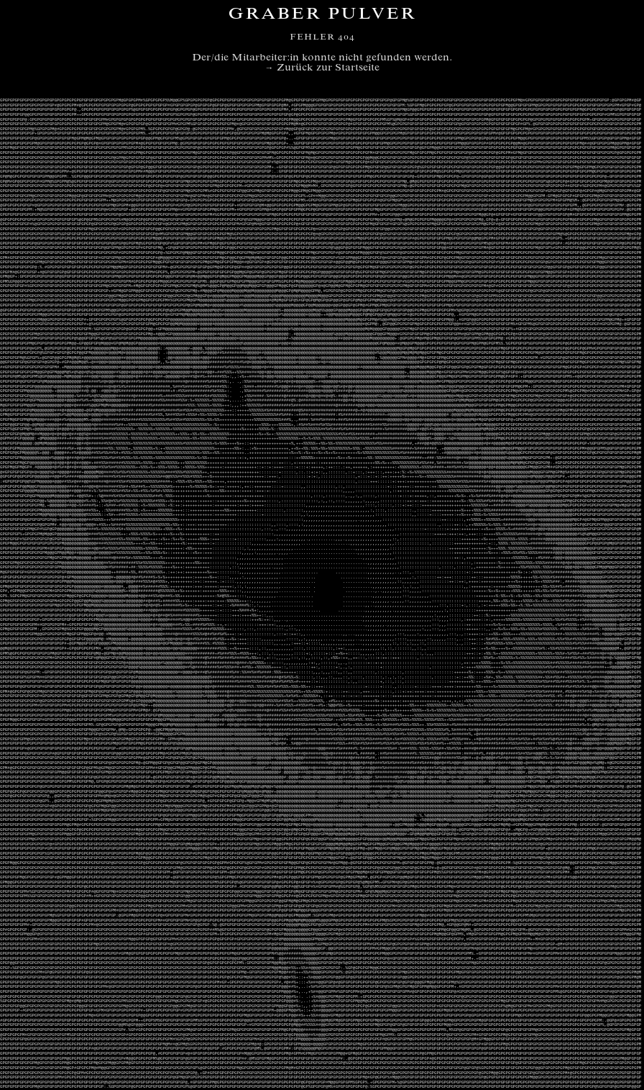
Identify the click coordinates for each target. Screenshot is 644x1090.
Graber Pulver (322, 15)
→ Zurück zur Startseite (322, 68)
